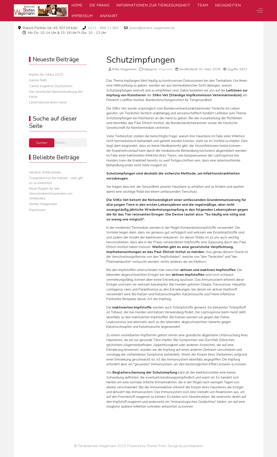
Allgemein (165, 69)
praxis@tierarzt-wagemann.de (152, 28)
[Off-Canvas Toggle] (259, 10)
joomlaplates (193, 446)
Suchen (41, 142)
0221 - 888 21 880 (103, 28)
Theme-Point (156, 446)
